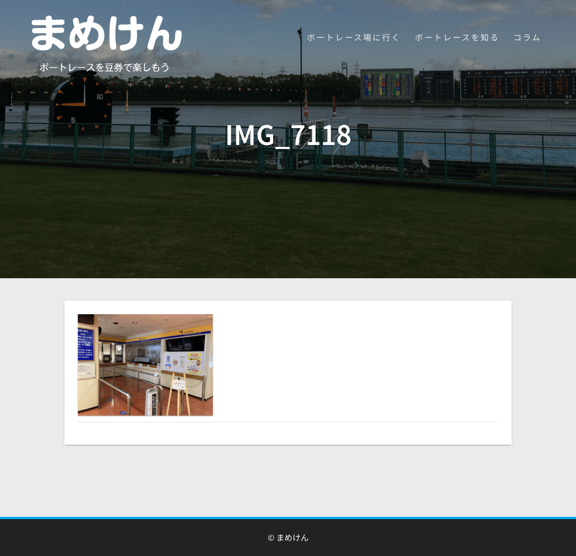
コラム (527, 37)
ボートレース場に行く (354, 37)
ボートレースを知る (457, 37)
